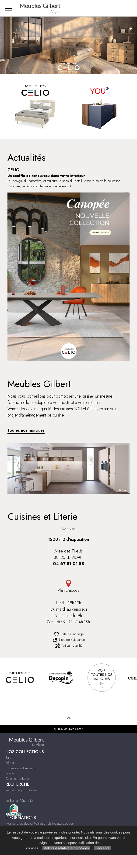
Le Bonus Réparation (20, 800)
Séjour (10, 762)
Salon (9, 757)
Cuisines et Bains (18, 778)
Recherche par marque (21, 790)
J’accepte (102, 848)
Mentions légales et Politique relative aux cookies (40, 823)
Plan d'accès (68, 586)
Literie (10, 773)
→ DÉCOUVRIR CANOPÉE (100, 232)
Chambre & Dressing (20, 768)
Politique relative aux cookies (66, 848)
